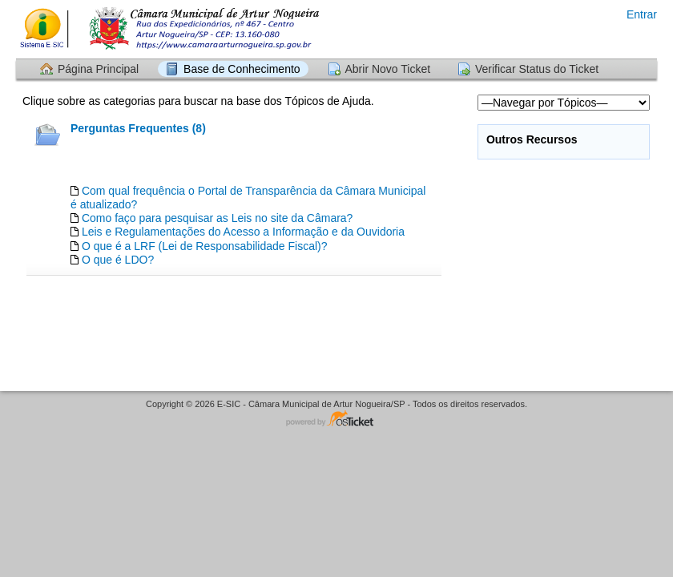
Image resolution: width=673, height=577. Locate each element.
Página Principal (98, 69)
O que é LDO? (118, 259)
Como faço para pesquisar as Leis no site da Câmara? (217, 218)
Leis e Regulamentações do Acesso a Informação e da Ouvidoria (243, 231)
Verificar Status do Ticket (536, 69)
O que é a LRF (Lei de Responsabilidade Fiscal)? (205, 246)
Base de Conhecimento (241, 69)
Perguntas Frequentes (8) (138, 128)
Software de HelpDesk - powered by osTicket (336, 419)
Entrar (642, 14)
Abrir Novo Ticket (388, 69)
